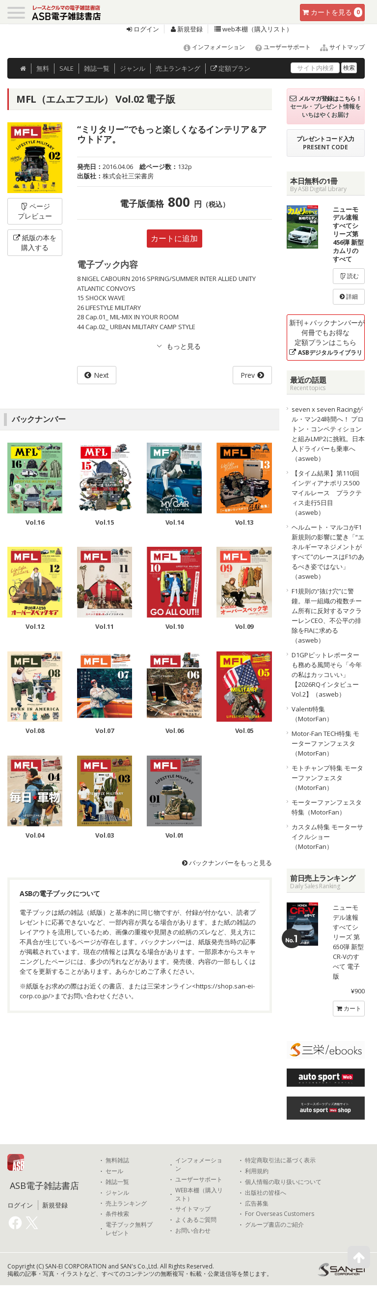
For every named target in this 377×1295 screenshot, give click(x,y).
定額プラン (230, 68)
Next (101, 375)
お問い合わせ (193, 1231)
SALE (66, 68)
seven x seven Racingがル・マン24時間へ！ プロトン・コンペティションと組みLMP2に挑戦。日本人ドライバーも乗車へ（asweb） (328, 434)
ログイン (143, 29)
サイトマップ (338, 47)
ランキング (178, 68)
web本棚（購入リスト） (254, 29)
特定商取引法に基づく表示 (280, 1160)
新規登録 (187, 29)
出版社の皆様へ (265, 1193)
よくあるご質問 (195, 1220)
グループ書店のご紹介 (274, 1225)
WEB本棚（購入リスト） (199, 1194)
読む (349, 276)
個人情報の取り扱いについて (283, 1182)
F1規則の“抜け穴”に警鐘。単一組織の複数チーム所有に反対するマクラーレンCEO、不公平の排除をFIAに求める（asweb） (327, 616)
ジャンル (132, 68)
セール (114, 1171)
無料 (42, 68)
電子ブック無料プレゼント (129, 1229)
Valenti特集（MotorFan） (312, 713)
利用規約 (257, 1171)
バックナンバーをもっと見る (227, 862)
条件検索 (117, 1214)
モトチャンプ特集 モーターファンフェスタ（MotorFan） (327, 777)
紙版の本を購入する (34, 242)
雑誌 (96, 68)
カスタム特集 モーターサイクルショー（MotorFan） (327, 836)
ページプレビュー (35, 211)
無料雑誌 (117, 1160)
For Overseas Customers (279, 1214)
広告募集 (257, 1204)
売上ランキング (126, 1204)
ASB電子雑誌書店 (44, 1185)
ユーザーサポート (278, 47)
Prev (248, 375)
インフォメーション (210, 47)
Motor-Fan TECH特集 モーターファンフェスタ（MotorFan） (325, 743)
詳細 (349, 296)
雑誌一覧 (117, 1182)
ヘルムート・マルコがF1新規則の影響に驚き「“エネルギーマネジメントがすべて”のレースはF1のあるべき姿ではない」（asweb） (328, 552)
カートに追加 (174, 238)
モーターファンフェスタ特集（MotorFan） (327, 807)
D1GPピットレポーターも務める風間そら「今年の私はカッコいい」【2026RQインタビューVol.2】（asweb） (327, 674)
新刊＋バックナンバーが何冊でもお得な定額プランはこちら (327, 337)
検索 (349, 67)
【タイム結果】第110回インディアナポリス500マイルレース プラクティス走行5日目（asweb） (327, 493)
